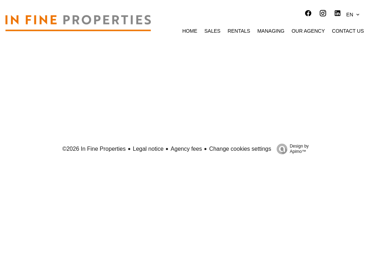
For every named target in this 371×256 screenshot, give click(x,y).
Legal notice (148, 149)
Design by (291, 149)
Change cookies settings (240, 149)
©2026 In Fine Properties (94, 149)
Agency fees (186, 149)
